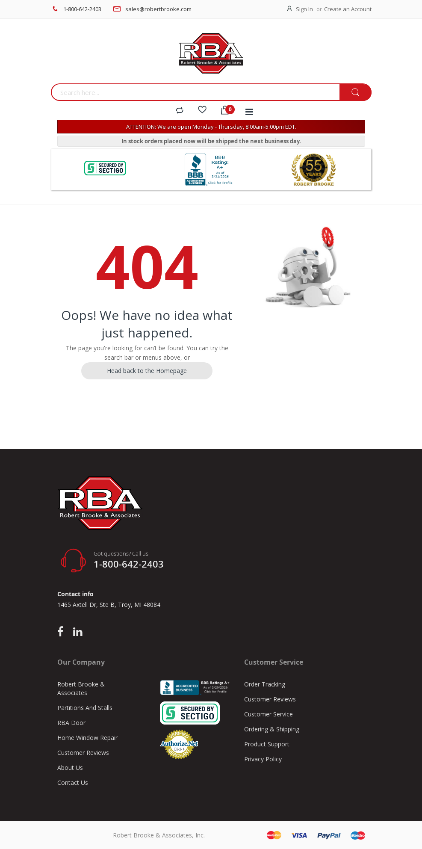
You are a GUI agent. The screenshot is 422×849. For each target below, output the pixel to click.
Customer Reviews (83, 752)
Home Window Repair (87, 738)
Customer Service (268, 714)
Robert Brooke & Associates (81, 688)
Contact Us (72, 782)
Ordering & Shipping (271, 729)
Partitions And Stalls (84, 708)
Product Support (266, 744)
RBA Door (71, 723)
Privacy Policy (263, 759)
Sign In (304, 9)
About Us (70, 767)
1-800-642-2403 (82, 9)
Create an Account (348, 9)
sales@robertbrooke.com (158, 9)
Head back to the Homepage (147, 371)
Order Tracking (264, 684)
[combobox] (195, 92)
